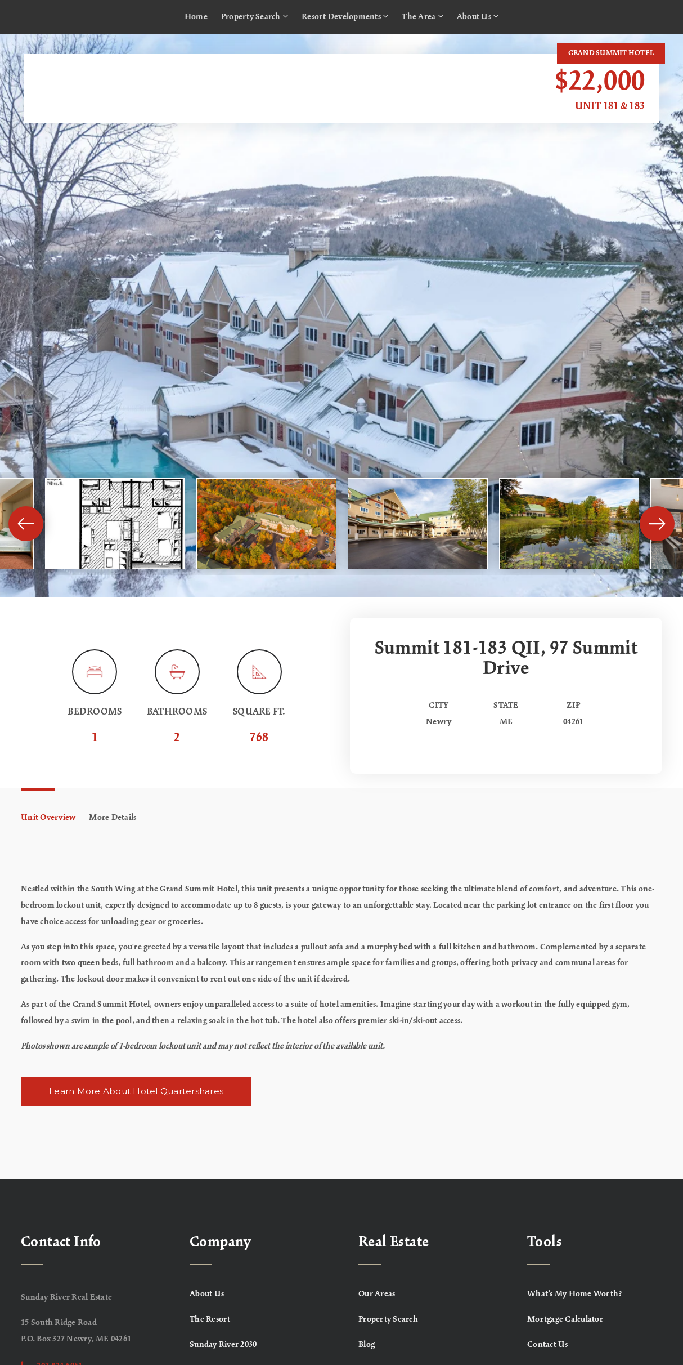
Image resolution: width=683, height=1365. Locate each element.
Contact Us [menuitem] (547, 1344)
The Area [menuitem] (422, 16)
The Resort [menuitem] (210, 1319)
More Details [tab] (112, 817)
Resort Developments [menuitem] (345, 16)
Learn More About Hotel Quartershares (136, 1091)
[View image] (115, 524)
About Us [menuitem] (478, 16)
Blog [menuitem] (366, 1344)
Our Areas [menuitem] (376, 1294)
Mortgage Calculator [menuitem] (565, 1319)
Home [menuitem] (196, 16)
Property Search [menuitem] (254, 16)
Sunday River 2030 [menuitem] (223, 1344)
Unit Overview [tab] (48, 817)
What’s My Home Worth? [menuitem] (574, 1294)
